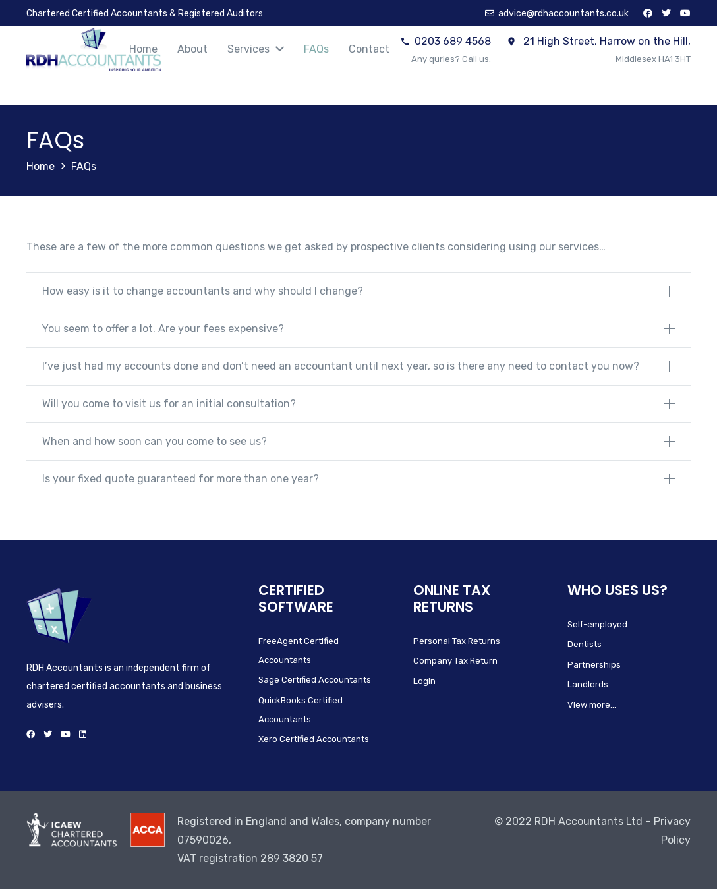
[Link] (93, 49)
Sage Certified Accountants (314, 680)
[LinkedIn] (82, 734)
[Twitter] (666, 13)
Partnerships (594, 665)
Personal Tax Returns (456, 641)
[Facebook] (647, 13)
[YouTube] (685, 13)
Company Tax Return (455, 661)
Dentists (584, 644)
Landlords (587, 684)
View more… (591, 705)
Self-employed (597, 624)
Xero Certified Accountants (313, 739)
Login (424, 681)
